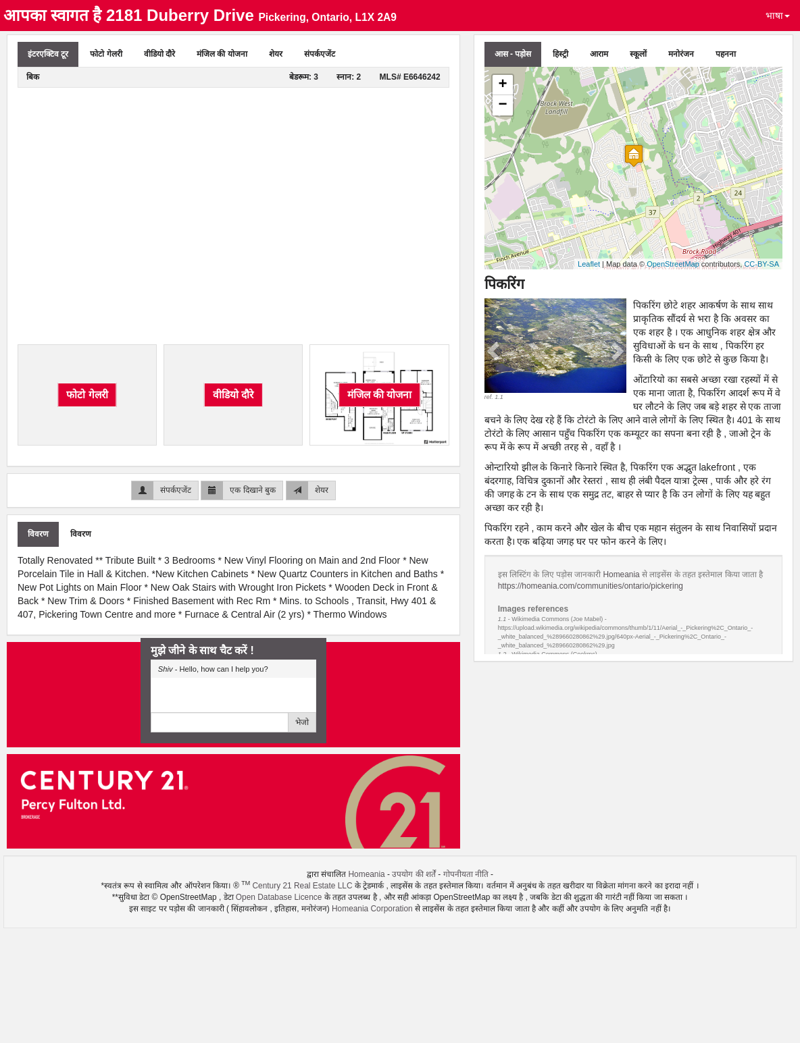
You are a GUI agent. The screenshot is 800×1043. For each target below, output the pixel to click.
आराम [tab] (599, 54)
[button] (495, 350)
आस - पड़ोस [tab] (513, 54)
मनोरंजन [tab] (681, 54)
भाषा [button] (778, 15)
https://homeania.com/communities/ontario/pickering (590, 586)
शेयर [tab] (275, 54)
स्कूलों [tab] (638, 54)
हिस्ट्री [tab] (560, 54)
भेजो (302, 722)
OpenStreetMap (673, 264)
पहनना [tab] (726, 54)
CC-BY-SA (761, 264)
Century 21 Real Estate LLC (302, 885)
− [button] (503, 105)
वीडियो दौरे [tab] (159, 54)
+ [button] (503, 85)
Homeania (622, 574)
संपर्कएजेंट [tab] (319, 54)
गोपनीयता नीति (466, 874)
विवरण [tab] (38, 534)
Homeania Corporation (372, 908)
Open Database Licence (280, 897)
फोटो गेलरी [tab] (106, 54)
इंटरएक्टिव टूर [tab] (48, 54)
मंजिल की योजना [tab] (222, 54)
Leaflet (589, 264)
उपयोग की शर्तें (414, 874)
